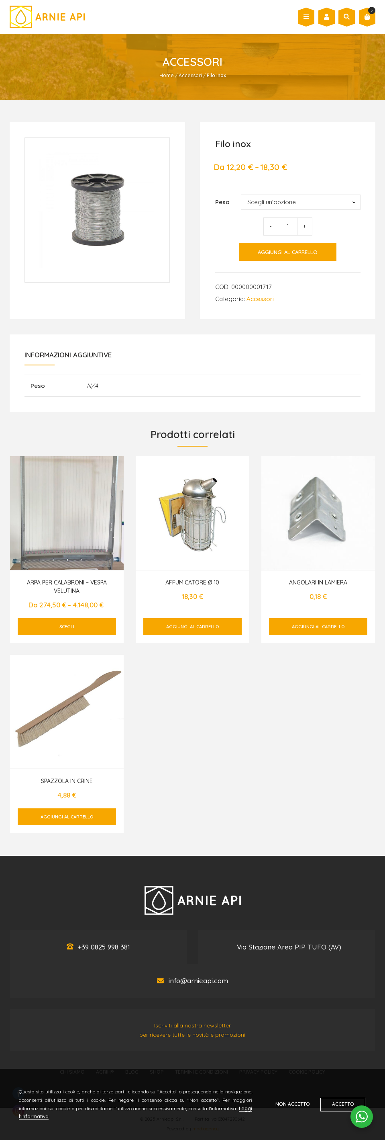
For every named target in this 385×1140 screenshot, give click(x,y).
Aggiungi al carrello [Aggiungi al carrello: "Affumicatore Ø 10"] (192, 626)
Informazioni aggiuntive (68, 355)
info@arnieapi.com (198, 981)
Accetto (343, 1104)
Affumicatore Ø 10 (192, 582)
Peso (222, 202)
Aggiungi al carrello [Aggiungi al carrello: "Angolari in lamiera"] (318, 626)
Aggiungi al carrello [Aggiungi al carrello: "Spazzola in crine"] (67, 817)
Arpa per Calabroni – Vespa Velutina (67, 587)
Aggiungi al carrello (288, 252)
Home (166, 75)
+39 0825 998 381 (104, 947)
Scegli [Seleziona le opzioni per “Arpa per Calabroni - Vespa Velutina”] (66, 626)
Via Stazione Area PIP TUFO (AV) (289, 947)
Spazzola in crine (67, 781)
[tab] (68, 357)
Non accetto (292, 1104)
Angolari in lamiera (318, 582)
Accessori (190, 75)
